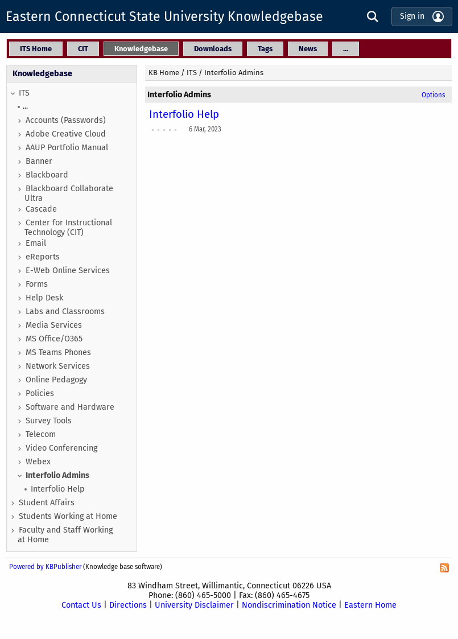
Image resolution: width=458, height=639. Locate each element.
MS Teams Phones (58, 352)
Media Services (54, 325)
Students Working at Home (68, 516)
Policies (40, 393)
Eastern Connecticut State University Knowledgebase (164, 16)
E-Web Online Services (68, 270)
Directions (128, 605)
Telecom (41, 434)
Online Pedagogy (56, 380)
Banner (39, 161)
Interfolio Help (58, 489)
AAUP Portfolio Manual (67, 147)
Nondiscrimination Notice (289, 605)
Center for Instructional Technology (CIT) (68, 227)
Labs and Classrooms (65, 311)
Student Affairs (47, 503)
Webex (38, 462)
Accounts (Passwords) (66, 120)
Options (433, 95)
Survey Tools (49, 421)
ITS (24, 93)
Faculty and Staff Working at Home (65, 535)
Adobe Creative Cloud (66, 134)
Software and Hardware (70, 407)
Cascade (41, 209)
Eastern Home (370, 605)
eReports (43, 257)
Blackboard (47, 175)
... (25, 106)
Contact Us (81, 605)
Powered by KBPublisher (45, 567)
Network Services (58, 366)
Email (36, 243)
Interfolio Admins (57, 475)
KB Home (163, 72)
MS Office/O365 (54, 339)
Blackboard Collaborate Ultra (68, 193)
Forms (37, 284)
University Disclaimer (194, 605)
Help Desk (44, 298)
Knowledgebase (42, 74)
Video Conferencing (61, 448)
